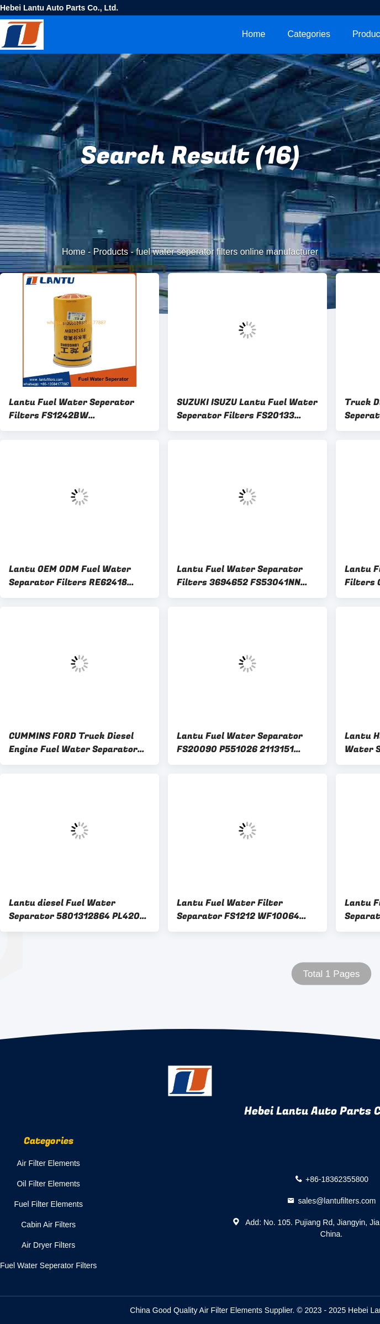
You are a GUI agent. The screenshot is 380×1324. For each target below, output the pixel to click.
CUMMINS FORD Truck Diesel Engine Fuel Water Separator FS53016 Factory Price (73, 742)
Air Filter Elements (48, 1163)
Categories (309, 34)
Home (254, 34)
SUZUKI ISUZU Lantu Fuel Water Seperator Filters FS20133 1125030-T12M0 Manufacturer (247, 409)
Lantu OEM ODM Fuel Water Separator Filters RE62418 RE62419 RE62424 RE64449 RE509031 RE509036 (70, 576)
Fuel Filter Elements (48, 1204)
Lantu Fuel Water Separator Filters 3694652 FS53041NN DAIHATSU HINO (240, 576)
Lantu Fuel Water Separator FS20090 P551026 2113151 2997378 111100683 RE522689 (243, 742)
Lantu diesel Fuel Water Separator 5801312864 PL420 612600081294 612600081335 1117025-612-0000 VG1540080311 (75, 909)
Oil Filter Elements (48, 1183)
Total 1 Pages (331, 974)
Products (110, 251)
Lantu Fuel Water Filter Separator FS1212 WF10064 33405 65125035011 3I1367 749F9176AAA (238, 909)
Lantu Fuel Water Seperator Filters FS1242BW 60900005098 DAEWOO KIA (71, 409)
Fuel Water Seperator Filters (48, 1265)
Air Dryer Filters (48, 1245)
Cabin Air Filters (48, 1224)
